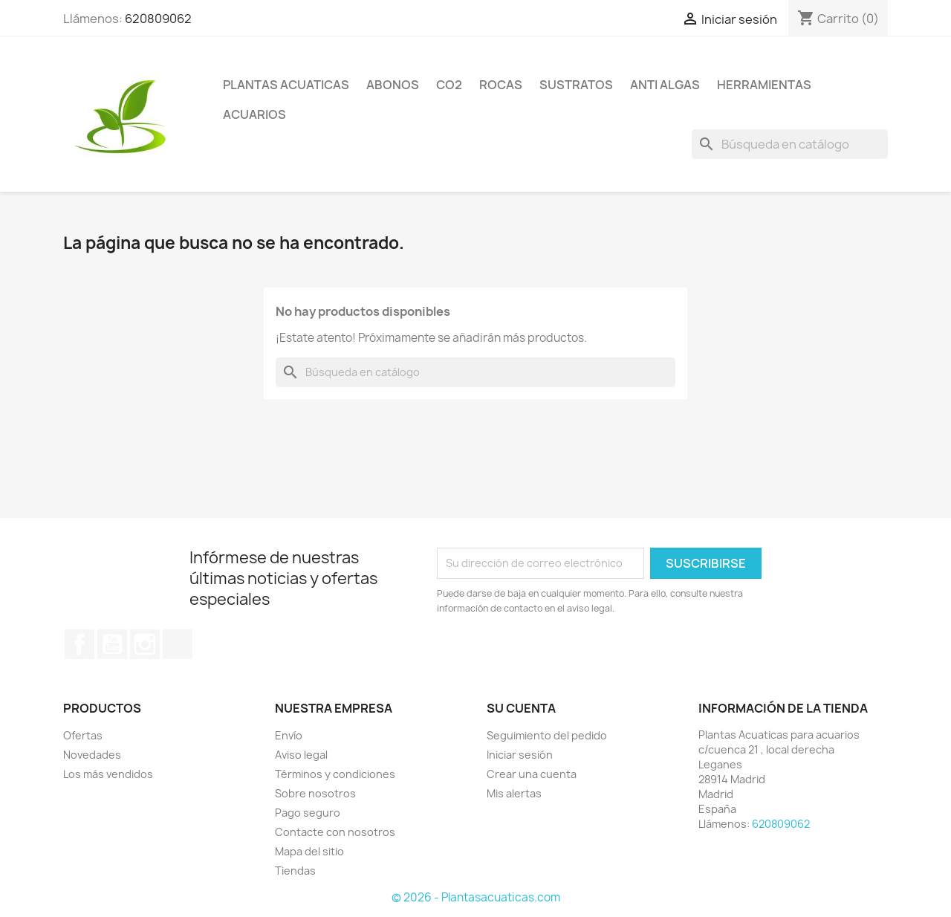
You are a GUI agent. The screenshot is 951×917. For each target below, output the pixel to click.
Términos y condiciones (335, 774)
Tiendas (295, 870)
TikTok (177, 644)
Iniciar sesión (520, 755)
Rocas (500, 85)
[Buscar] (790, 144)
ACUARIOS (254, 114)
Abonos (392, 85)
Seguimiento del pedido (547, 735)
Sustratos (576, 85)
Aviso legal (301, 755)
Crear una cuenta (532, 774)
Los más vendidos (108, 774)
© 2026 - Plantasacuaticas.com (476, 897)
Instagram (145, 644)
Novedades (92, 755)
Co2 (449, 85)
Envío (288, 735)
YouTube (112, 644)
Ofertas (83, 735)
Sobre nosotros (315, 793)
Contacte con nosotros (335, 832)
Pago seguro (307, 813)
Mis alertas (514, 793)
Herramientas (764, 85)
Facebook (79, 644)
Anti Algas (665, 85)
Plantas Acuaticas (286, 85)
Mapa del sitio (309, 851)
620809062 (158, 18)
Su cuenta (521, 708)
